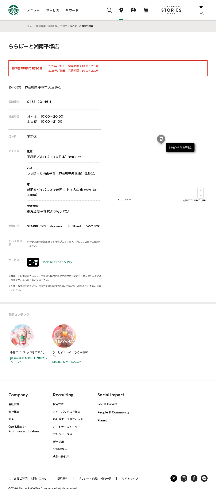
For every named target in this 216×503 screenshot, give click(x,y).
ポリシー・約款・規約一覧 (94, 478)
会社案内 (13, 404)
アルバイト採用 (62, 434)
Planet (102, 420)
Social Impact (107, 404)
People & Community (113, 412)
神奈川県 (53, 26)
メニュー (33, 10)
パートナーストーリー (66, 427)
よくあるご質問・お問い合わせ (27, 478)
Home (30, 26)
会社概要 (13, 412)
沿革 (11, 419)
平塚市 (63, 26)
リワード (72, 10)
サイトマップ (130, 478)
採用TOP (58, 404)
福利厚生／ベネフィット (68, 419)
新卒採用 (58, 442)
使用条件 (62, 478)
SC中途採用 (60, 449)
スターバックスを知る (66, 412)
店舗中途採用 (61, 457)
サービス (52, 10)
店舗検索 (41, 26)
